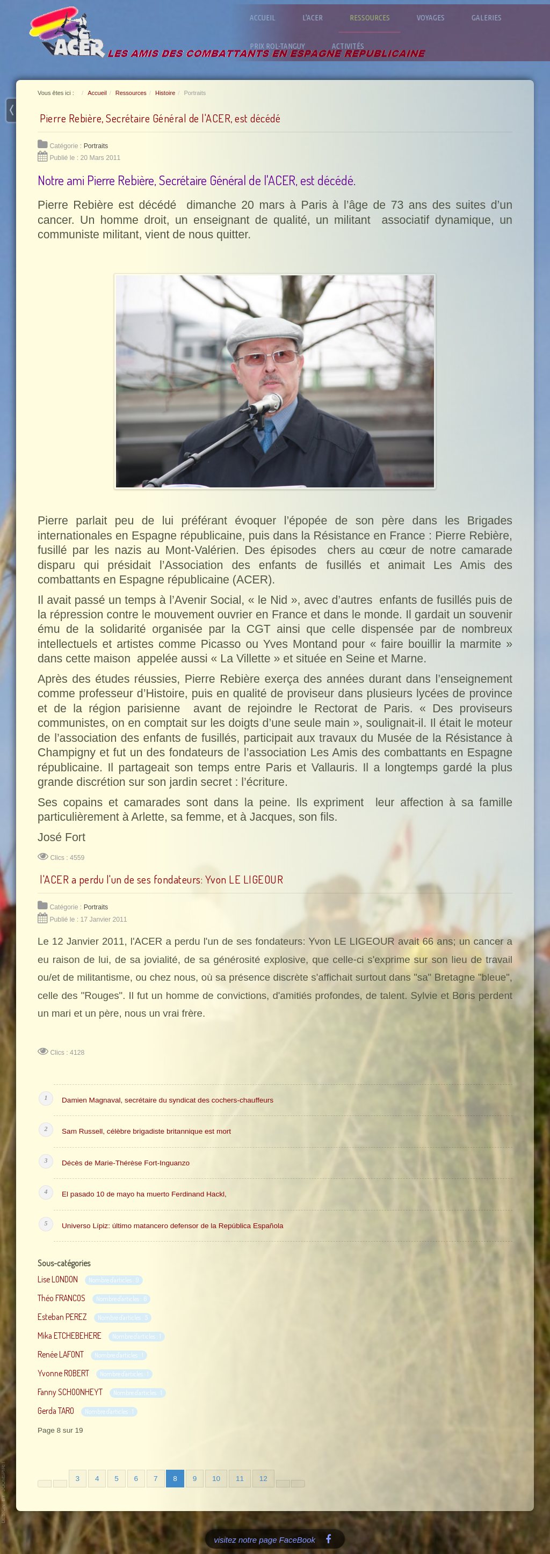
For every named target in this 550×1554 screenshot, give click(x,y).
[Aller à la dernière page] (298, 1483)
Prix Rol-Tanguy (282, 45)
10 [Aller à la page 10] (216, 1479)
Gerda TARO (56, 1410)
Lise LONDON (58, 1279)
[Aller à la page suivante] (283, 1483)
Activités (353, 45)
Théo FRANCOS (61, 1298)
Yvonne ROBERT (63, 1373)
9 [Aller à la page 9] (195, 1479)
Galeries (491, 17)
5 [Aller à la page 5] (116, 1479)
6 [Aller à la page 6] (136, 1479)
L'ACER (317, 17)
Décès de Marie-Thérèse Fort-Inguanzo (126, 1163)
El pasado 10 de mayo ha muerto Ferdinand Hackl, (144, 1194)
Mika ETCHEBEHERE (70, 1335)
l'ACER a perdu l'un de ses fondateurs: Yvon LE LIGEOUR (161, 879)
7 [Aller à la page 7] (156, 1479)
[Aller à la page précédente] (60, 1483)
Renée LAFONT (61, 1354)
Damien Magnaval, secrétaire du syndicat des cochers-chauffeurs (167, 1100)
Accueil (267, 17)
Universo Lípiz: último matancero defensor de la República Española (173, 1226)
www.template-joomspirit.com (4, 1492)
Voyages (436, 17)
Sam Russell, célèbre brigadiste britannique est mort (146, 1131)
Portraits (96, 146)
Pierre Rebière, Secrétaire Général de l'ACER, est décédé (160, 118)
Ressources (374, 17)
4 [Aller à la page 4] (97, 1479)
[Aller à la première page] (45, 1483)
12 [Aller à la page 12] (263, 1479)
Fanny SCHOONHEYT (70, 1392)
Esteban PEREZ (62, 1316)
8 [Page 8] (175, 1479)
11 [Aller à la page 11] (240, 1479)
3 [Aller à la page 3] (78, 1479)
